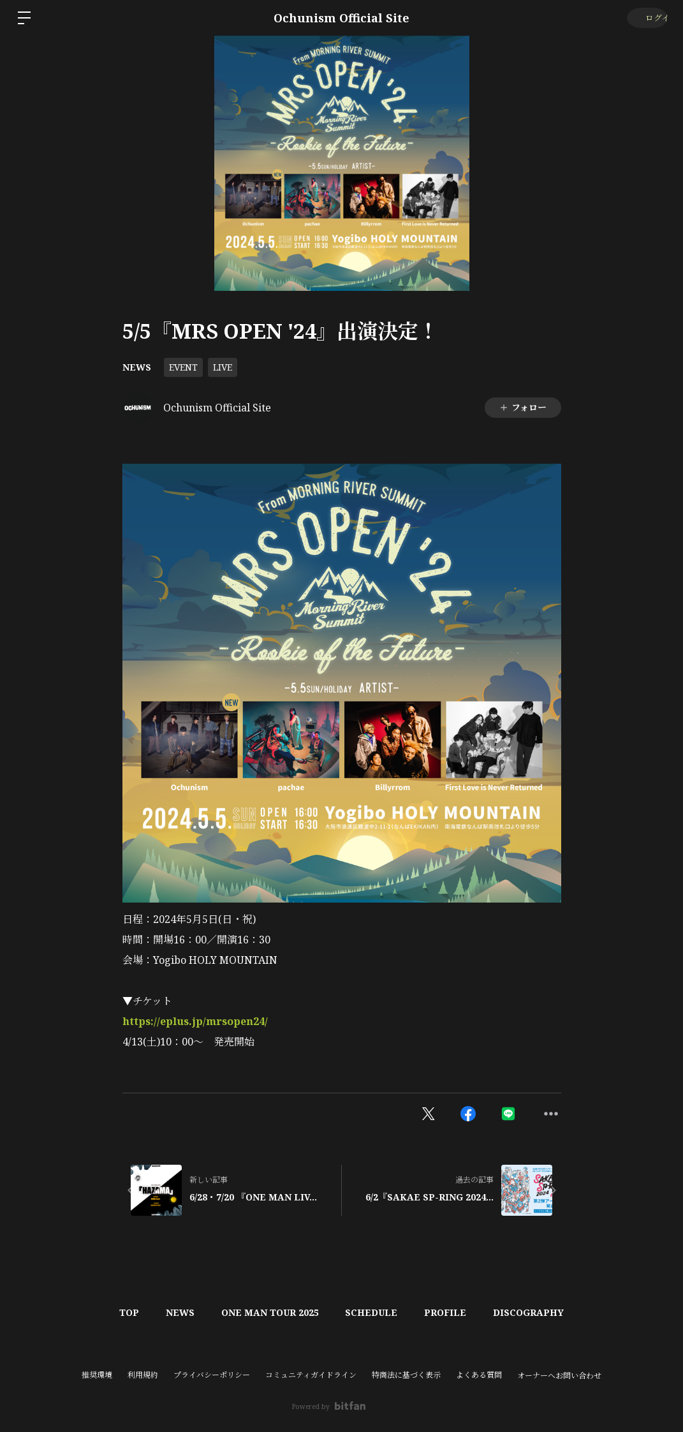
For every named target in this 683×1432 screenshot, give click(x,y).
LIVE (222, 367)
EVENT (183, 367)
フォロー (523, 407)
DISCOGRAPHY (541, 1312)
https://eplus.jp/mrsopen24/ (195, 1021)
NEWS (136, 367)
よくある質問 (479, 1374)
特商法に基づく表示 (406, 1374)
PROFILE (453, 1312)
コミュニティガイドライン (310, 1374)
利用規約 (143, 1374)
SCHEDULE (374, 1312)
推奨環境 (97, 1374)
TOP (116, 1312)
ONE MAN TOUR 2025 (267, 1312)
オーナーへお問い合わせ (559, 1376)
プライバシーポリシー (211, 1374)
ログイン (645, 17)
